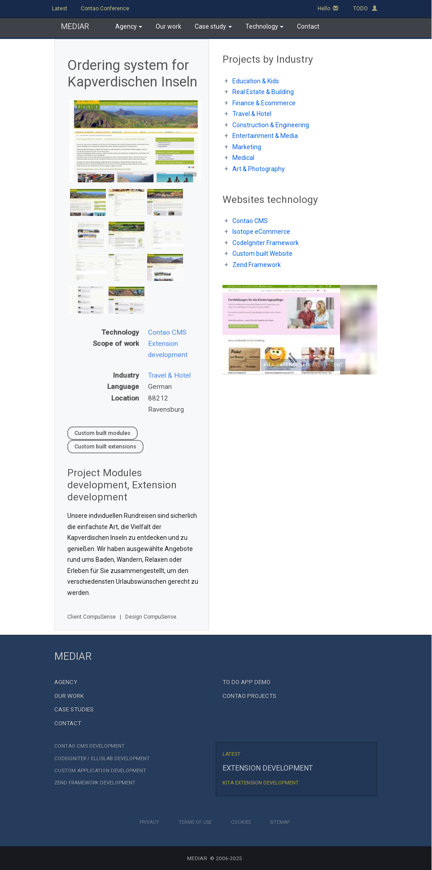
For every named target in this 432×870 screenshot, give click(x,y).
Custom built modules (102, 433)
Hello (328, 8)
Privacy (149, 822)
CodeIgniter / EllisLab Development (102, 759)
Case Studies (74, 709)
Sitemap (280, 822)
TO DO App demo (247, 682)
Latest (59, 8)
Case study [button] (213, 26)
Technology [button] (264, 26)
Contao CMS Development (89, 746)
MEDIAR (75, 26)
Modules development (104, 479)
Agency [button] (129, 26)
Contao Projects (249, 696)
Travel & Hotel (169, 375)
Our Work (69, 696)
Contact (67, 723)
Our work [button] (168, 26)
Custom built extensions (105, 446)
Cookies (241, 822)
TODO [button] (365, 8)
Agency (65, 682)
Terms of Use (195, 822)
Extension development (122, 491)
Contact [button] (308, 26)
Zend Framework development (94, 783)
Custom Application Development (100, 771)
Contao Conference (105, 8)
